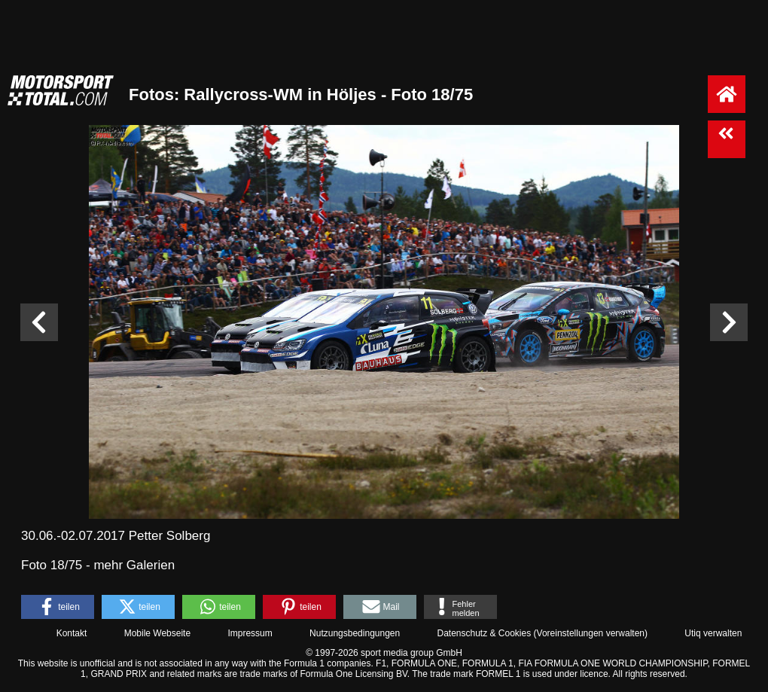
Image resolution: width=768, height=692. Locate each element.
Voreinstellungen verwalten (591, 633)
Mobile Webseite (157, 633)
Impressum (249, 633)
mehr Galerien (134, 565)
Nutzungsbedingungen (354, 633)
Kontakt (71, 633)
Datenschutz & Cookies (484, 633)
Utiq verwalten (713, 633)
